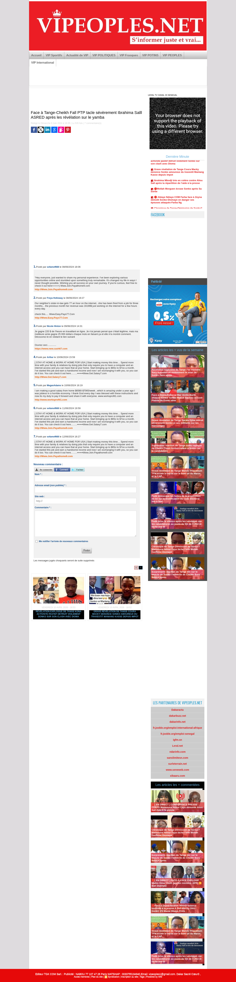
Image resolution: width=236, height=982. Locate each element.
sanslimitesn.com (177, 757)
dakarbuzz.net (177, 715)
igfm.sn (177, 739)
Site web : (40, 496)
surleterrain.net (177, 763)
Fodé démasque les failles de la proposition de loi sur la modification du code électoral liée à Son (176, 499)
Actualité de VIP (77, 55)
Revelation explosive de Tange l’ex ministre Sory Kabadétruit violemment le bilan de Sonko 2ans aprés (176, 372)
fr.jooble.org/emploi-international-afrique (177, 727)
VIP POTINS (150, 55)
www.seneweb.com (177, 769)
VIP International (42, 62)
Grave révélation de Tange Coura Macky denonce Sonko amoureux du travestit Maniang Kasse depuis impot (114, 614)
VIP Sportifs (54, 55)
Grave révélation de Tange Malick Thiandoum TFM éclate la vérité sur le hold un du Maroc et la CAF (177, 473)
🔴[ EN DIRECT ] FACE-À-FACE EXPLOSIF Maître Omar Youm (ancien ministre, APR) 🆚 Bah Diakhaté (177, 883)
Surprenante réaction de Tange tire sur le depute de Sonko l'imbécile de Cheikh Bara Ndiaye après (176, 574)
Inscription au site (129, 976)
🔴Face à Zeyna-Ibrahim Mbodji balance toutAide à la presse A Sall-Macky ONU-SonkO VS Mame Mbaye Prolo (174, 908)
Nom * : (38, 474)
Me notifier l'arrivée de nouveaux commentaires (63, 541)
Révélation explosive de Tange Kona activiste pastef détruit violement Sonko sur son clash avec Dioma (58, 614)
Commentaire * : (43, 507)
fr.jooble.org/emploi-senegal (178, 733)
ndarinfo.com (178, 751)
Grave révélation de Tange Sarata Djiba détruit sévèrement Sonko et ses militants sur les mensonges (177, 423)
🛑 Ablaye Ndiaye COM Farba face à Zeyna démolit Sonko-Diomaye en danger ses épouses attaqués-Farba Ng (176, 203)
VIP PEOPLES (172, 55)
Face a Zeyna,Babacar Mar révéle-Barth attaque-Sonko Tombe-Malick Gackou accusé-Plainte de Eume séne (177, 398)
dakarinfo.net (177, 721)
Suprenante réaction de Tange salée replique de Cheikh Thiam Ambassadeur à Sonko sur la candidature (177, 448)
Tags (142, 976)
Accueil (36, 55)
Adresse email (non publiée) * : (50, 485)
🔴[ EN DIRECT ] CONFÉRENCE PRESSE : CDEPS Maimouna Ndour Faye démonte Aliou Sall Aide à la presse (177, 807)
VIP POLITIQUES (104, 55)
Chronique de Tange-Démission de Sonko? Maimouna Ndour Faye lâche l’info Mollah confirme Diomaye (176, 549)
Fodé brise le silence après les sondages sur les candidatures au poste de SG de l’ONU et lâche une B (177, 524)
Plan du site (97, 976)
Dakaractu (177, 709)
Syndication (113, 976)
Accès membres (82, 976)
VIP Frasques (129, 55)
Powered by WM (154, 976)
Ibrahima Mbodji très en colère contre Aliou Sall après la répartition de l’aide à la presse (177, 184)
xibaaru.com (177, 775)
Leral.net (177, 745)
